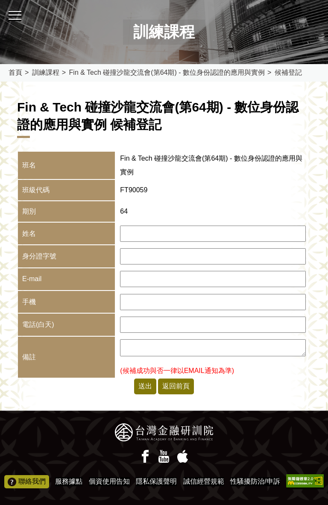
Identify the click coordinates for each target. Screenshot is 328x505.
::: (3, 3)
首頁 (15, 72)
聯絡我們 (27, 482)
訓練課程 (45, 72)
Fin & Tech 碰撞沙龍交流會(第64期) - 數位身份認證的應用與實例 (167, 72)
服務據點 (68, 481)
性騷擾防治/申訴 (255, 481)
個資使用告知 (109, 481)
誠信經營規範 (203, 481)
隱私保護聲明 (156, 481)
